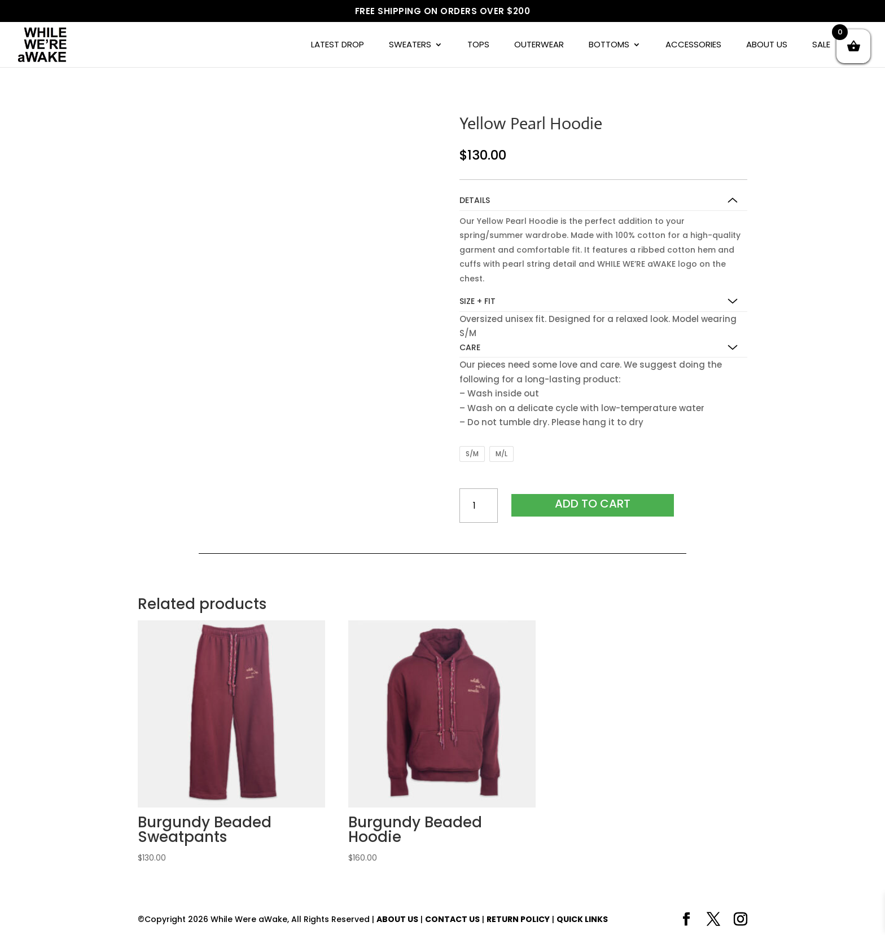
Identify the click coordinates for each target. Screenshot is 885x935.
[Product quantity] (478, 505)
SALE (821, 45)
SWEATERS (410, 45)
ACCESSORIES (693, 45)
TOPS (478, 45)
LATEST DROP (337, 45)
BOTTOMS (609, 45)
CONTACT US (452, 919)
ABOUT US (766, 45)
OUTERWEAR (539, 45)
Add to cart (592, 503)
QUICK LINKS (582, 919)
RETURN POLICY (518, 919)
